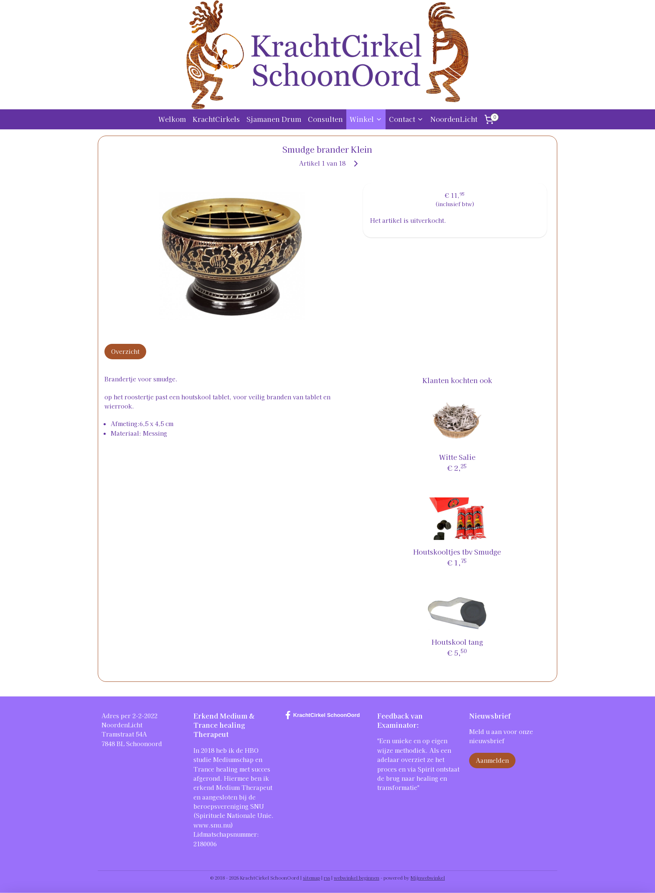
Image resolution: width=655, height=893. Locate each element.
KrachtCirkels (216, 119)
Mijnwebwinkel (428, 877)
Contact (406, 119)
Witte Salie (457, 457)
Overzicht (125, 351)
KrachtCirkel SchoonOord (322, 715)
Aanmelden (492, 760)
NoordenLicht (453, 119)
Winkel (366, 119)
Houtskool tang (457, 642)
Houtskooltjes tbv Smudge (457, 552)
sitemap (311, 877)
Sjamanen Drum (273, 119)
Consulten (325, 119)
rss (327, 877)
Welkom (172, 119)
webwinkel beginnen (356, 877)
